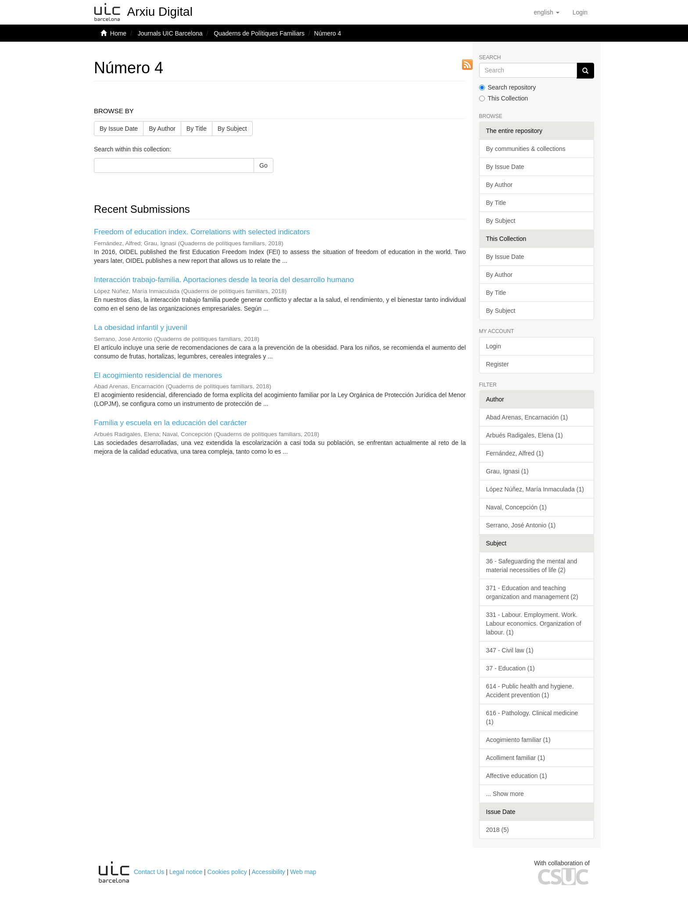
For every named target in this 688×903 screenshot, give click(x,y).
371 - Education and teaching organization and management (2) (532, 592)
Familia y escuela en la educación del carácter (170, 423)
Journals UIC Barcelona (170, 33)
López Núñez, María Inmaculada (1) (535, 489)
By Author (162, 128)
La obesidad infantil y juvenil (140, 327)
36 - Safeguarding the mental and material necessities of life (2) (531, 565)
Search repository (507, 87)
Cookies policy (227, 871)
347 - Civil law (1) (510, 650)
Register (497, 364)
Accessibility (268, 871)
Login (493, 346)
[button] (546, 12)
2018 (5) (497, 829)
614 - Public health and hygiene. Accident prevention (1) (530, 691)
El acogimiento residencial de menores (158, 375)
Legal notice (186, 871)
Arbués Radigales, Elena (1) (524, 435)
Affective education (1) (516, 775)
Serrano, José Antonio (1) (521, 525)
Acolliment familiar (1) (515, 757)
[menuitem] (580, 12)
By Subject (232, 128)
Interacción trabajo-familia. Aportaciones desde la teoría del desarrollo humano (224, 280)
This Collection (503, 98)
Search (490, 58)
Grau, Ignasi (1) (507, 471)
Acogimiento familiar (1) (518, 739)
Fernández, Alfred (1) (515, 453)
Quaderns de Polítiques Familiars (259, 33)
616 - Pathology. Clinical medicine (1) (532, 717)
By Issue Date (119, 128)
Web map (303, 871)
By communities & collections (526, 148)
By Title (196, 128)
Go (263, 165)
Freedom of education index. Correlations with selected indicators (202, 232)
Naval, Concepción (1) (516, 507)
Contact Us (149, 871)
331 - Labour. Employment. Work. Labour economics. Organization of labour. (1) (533, 623)
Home (118, 33)
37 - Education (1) (510, 668)
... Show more (505, 793)
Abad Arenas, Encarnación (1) (527, 417)
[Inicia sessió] (580, 12)
